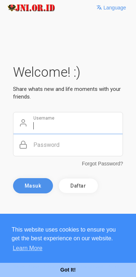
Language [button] (111, 8)
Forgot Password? (102, 163)
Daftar (78, 186)
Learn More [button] (27, 248)
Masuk (33, 186)
